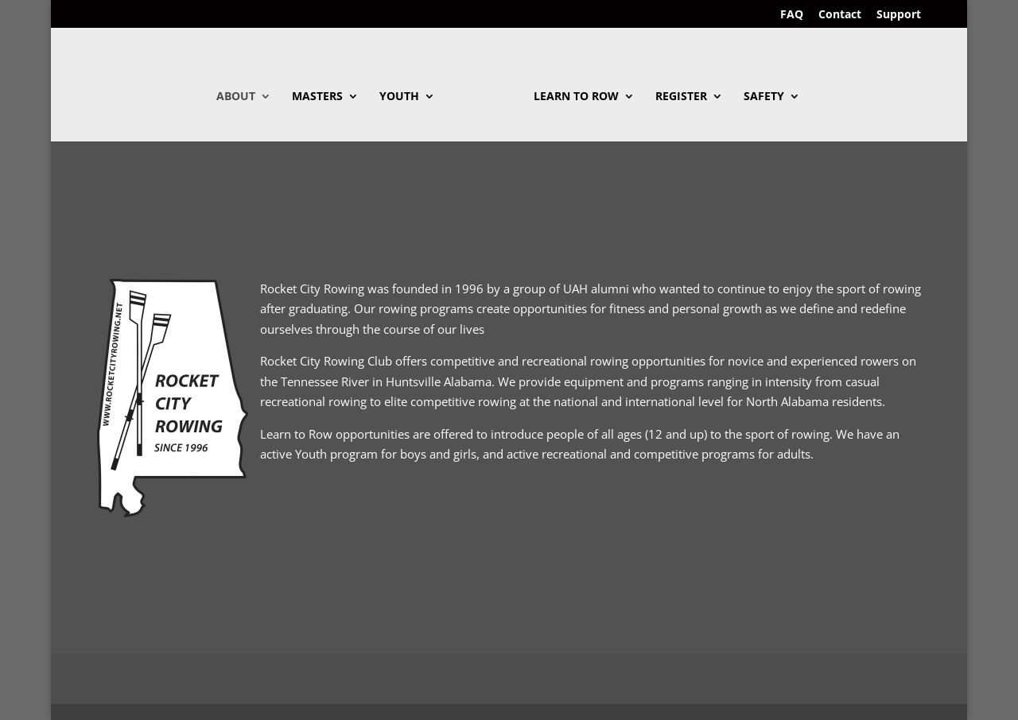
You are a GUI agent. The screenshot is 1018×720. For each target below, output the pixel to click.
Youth (399, 97)
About (235, 97)
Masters (317, 97)
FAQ (791, 15)
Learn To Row (576, 97)
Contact (839, 15)
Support (898, 15)
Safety (764, 97)
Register (681, 97)
